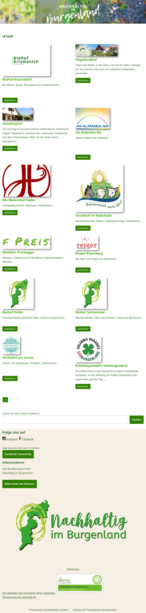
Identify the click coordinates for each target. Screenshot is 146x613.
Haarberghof (12, 123)
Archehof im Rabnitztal (93, 215)
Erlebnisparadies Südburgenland (101, 365)
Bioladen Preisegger (18, 252)
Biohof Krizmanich (17, 79)
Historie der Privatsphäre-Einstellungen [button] (95, 610)
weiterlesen (10, 100)
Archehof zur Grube (18, 357)
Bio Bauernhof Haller (18, 200)
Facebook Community (18, 454)
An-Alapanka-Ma (88, 132)
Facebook (26, 439)
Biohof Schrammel (90, 312)
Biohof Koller (12, 312)
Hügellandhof (86, 59)
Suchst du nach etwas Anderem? (21, 413)
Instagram (10, 439)
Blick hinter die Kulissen (19, 484)
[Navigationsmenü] (140, 3)
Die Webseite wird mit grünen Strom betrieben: (53, 593)
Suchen (136, 419)
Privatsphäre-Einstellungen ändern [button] (48, 610)
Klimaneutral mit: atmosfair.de (19, 597)
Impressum (73, 569)
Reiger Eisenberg (89, 253)
